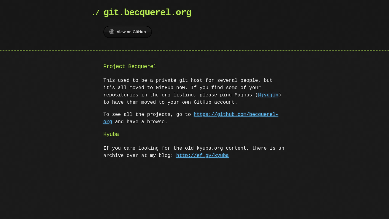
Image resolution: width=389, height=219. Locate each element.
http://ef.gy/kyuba (202, 155)
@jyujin (268, 95)
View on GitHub (127, 31)
